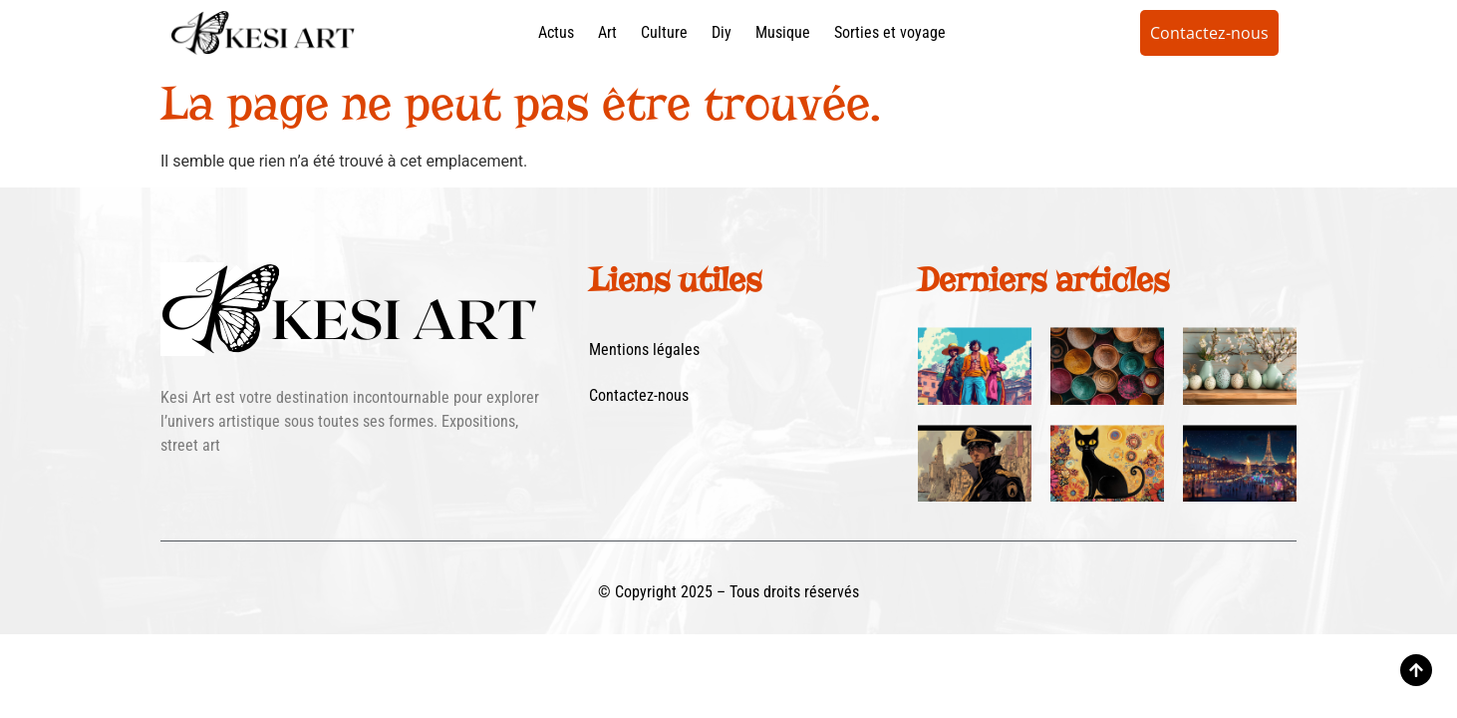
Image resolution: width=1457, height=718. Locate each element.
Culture (664, 32)
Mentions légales (644, 349)
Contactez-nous (639, 395)
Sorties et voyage (890, 32)
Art (607, 32)
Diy (721, 32)
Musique (782, 32)
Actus (556, 32)
